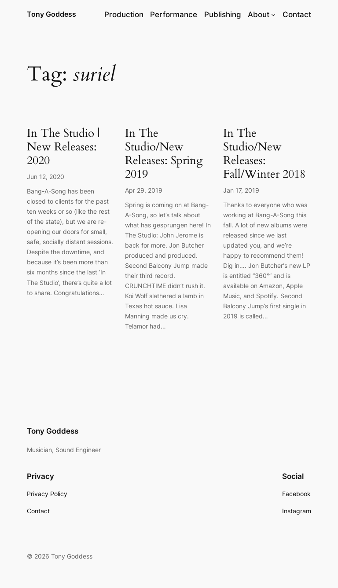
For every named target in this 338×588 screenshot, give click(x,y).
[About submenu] (273, 14)
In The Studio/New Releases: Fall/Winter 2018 (264, 154)
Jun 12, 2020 (45, 176)
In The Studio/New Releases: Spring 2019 (164, 154)
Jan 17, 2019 (241, 190)
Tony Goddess (51, 14)
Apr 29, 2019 (143, 190)
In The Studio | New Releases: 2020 (63, 147)
